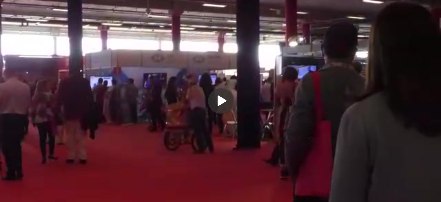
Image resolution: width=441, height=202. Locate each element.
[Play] (220, 101)
